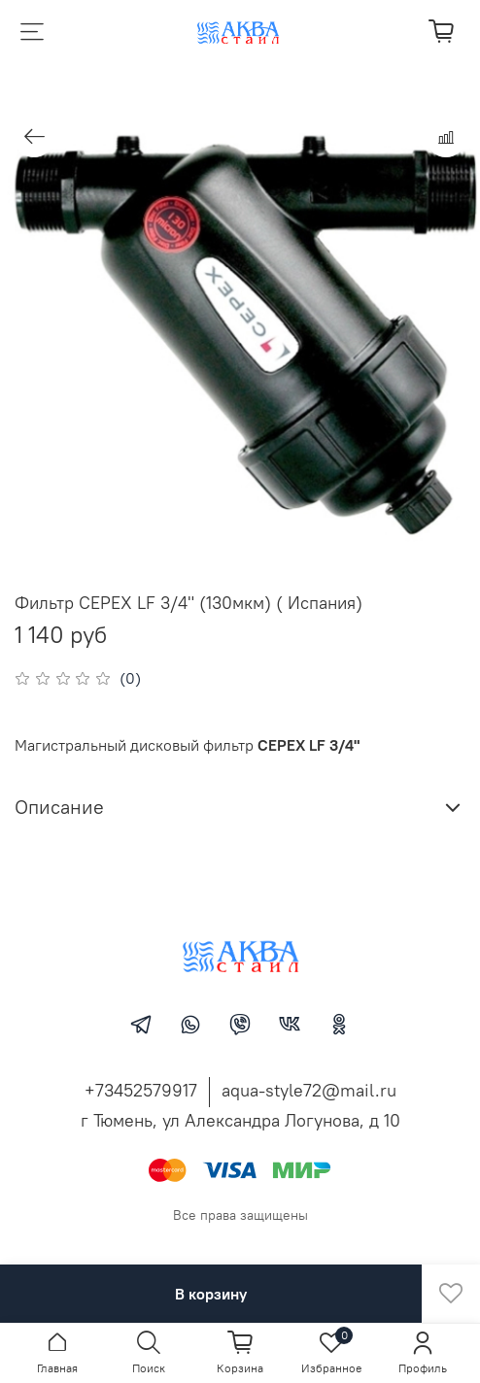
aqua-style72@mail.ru (309, 1090)
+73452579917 (141, 1090)
